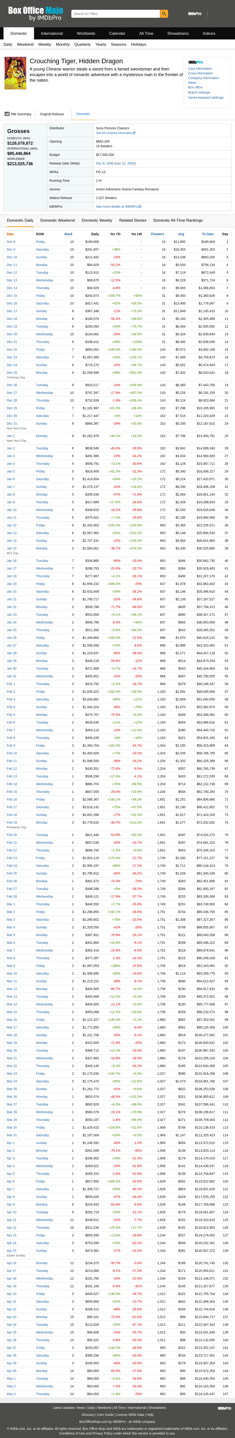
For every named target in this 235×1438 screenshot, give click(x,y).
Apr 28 (11, 1355)
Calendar (117, 33)
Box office (195, 87)
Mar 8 (11, 958)
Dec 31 (12, 423)
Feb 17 (12, 807)
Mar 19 (12, 1043)
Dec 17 (12, 311)
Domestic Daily (20, 220)
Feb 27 (12, 889)
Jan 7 (11, 487)
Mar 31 (12, 1135)
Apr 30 (11, 1371)
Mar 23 (12, 1073)
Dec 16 (12, 303)
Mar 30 (12, 1127)
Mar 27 (12, 1104)
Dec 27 (12, 393)
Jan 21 (12, 599)
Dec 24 (12, 365)
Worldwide (86, 33)
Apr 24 (11, 1324)
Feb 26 (12, 881)
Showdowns (178, 33)
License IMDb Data (130, 1415)
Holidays (138, 44)
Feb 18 (12, 815)
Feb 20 (12, 835)
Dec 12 (12, 272)
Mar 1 (11, 904)
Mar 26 (12, 1097)
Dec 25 (12, 372)
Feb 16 (12, 799)
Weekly (44, 44)
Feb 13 (12, 776)
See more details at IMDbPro (119, 206)
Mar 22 (12, 1066)
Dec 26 (12, 385)
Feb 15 (12, 792)
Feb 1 (11, 684)
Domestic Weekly (97, 220)
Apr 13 (11, 1235)
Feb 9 (11, 745)
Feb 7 (11, 730)
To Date (208, 234)
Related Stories (132, 220)
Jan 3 (11, 456)
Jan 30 (12, 668)
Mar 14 (12, 1004)
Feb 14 (12, 784)
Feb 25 (12, 873)
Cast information (200, 68)
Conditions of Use (72, 1433)
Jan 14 (12, 540)
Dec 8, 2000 (105, 163)
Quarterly (82, 44)
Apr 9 (10, 1204)
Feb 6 (11, 722)
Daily (7, 44)
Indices (209, 33)
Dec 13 (12, 280)
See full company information (116, 133)
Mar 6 (11, 943)
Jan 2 (11, 448)
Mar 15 (12, 1012)
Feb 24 (12, 866)
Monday (42, 265)
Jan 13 (12, 533)
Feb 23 (12, 858)
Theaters (157, 234)
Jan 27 (12, 645)
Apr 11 (11, 1220)
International (52, 33)
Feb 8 (11, 738)
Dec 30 (12, 416)
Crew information (200, 73)
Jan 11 (12, 517)
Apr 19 (11, 1286)
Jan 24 (12, 622)
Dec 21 (12, 342)
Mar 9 (11, 966)
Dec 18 (12, 319)
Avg (181, 234)
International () (22, 148)
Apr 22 (11, 1309)
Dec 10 (12, 257)
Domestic (18, 33)
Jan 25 (12, 630)
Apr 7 (10, 1189)
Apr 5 (10, 1174)
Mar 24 (12, 1081)
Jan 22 (12, 607)
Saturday (42, 249)
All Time (146, 33)
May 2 (11, 1386)
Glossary (88, 1415)
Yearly (100, 44)
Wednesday (44, 280)
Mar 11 (12, 981)
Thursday (42, 288)
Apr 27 (11, 1348)
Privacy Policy (102, 1433)
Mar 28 (12, 1112)
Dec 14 (12, 288)
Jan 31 (12, 676)
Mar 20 (12, 1050)
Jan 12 (12, 525)
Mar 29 (12, 1120)
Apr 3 (10, 1158)
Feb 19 (12, 822)
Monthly (63, 44)
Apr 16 (11, 1263)
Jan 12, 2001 (125, 163)
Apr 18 (11, 1278)
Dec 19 (12, 326)
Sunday (41, 257)
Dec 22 (12, 349)
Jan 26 (12, 638)
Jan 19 (12, 584)
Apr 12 (11, 1227)
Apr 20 (11, 1294)
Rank (69, 234)
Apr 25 (11, 1332)
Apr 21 (11, 1301)
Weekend (25, 44)
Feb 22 (12, 850)
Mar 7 (11, 950)
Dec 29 (12, 408)
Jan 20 (12, 591)
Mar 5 (11, 935)
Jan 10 (12, 510)
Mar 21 (12, 1058)
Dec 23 (12, 357)
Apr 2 (10, 1150)
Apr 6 (10, 1181)
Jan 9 (11, 502)
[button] (201, 92)
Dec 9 (11, 249)
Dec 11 (12, 265)
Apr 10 (11, 1212)
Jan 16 (12, 561)
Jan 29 (12, 661)
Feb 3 (11, 699)
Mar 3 (11, 919)
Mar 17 (12, 1027)
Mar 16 (12, 1020)
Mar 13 (12, 996)
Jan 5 (11, 471)
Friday (40, 242)
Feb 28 (12, 896)
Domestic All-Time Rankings (178, 220)
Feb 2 (11, 691)
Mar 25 (12, 1089)
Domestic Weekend (57, 220)
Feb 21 (12, 842)
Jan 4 (11, 463)
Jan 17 (12, 568)
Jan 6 (11, 479)
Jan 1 (11, 436)
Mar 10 (12, 973)
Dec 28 (12, 400)
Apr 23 (11, 1317)
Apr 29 (11, 1363)
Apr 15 (11, 1251)
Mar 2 (11, 912)
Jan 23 (12, 614)
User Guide (105, 1415)
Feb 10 (12, 753)
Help (150, 1415)
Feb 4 (11, 707)
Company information (203, 78)
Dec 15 (12, 295)
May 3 (11, 1394)
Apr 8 (10, 1197)
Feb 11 (12, 761)
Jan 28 (12, 653)
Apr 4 (10, 1166)
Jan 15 (12, 548)
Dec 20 (12, 334)
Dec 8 (11, 242)
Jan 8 (11, 494)
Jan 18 (12, 576)
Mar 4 (11, 927)
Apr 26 (11, 1340)
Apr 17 (11, 1271)
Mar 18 (12, 1035)
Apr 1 (10, 1143)
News (192, 82)
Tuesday (42, 272)
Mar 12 (12, 989)
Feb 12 (12, 768)
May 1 (11, 1378)
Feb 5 (11, 715)
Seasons (118, 44)
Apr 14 (11, 1243)
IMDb (137, 1422)
